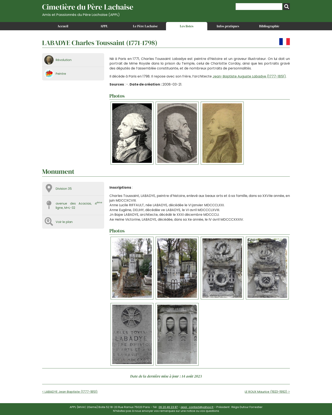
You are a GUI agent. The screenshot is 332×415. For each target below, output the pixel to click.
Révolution (64, 60)
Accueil (62, 26)
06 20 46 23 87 (168, 407)
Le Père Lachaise (145, 26)
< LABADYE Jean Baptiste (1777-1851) (70, 392)
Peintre (61, 74)
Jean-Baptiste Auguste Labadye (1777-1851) (249, 76)
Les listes (186, 26)
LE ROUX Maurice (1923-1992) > (267, 392)
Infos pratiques (228, 26)
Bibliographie (269, 26)
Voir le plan (64, 222)
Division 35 (64, 189)
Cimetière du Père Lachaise (87, 9)
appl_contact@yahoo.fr (197, 407)
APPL (104, 26)
